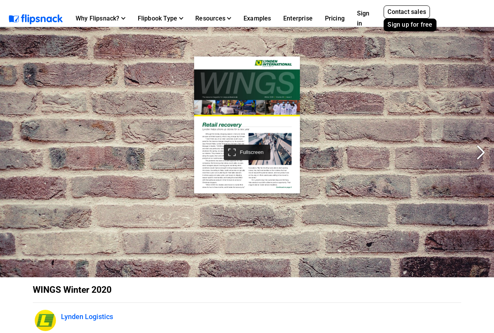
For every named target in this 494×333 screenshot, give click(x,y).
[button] (100, 19)
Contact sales (406, 11)
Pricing (335, 18)
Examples (257, 18)
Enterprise (298, 18)
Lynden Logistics (87, 317)
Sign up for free (409, 24)
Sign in (363, 18)
